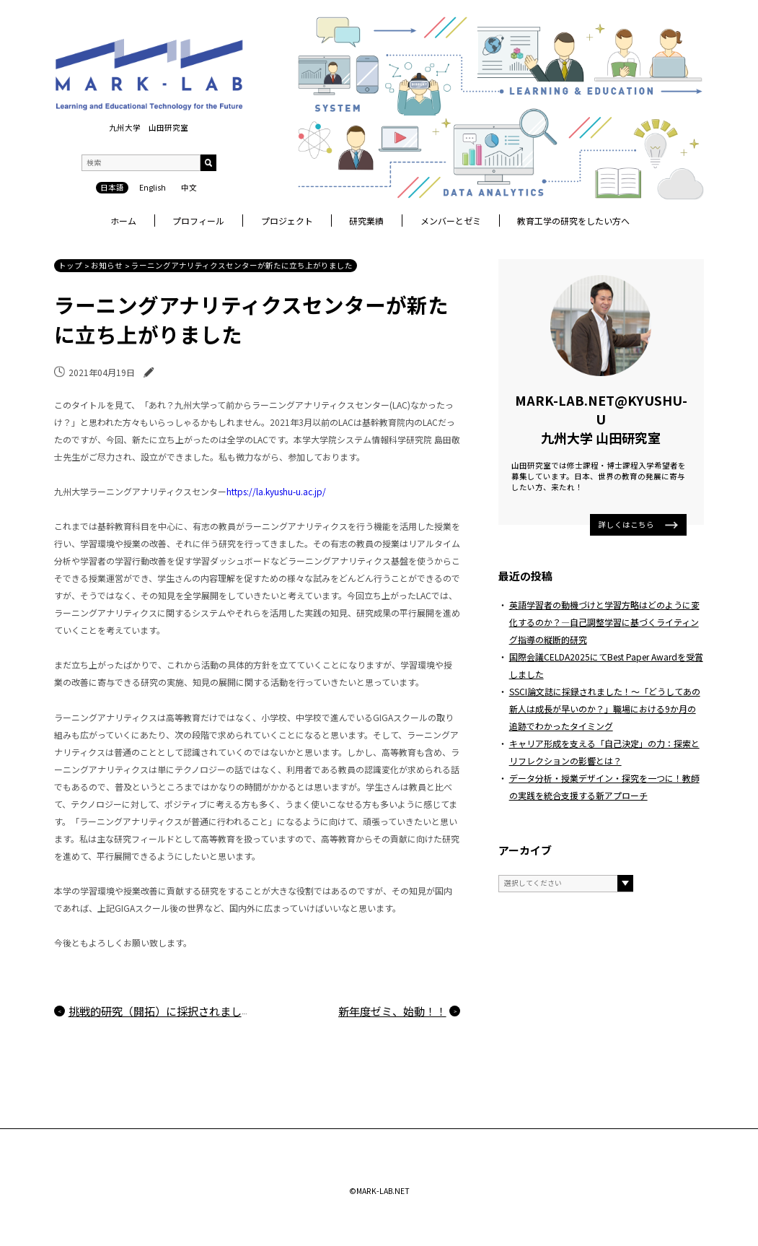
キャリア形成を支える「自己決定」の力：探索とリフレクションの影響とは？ (604, 752)
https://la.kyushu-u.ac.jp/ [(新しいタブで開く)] (276, 491)
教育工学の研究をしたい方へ (573, 220)
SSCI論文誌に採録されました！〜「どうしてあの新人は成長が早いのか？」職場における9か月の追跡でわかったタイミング (604, 708)
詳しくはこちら (638, 524)
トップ (70, 265)
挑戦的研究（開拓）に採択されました (160, 1011)
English (152, 187)
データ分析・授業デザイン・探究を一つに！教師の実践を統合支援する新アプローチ (604, 786)
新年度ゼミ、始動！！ (392, 1011)
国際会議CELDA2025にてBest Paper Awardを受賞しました (606, 665)
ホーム (123, 220)
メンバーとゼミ (450, 220)
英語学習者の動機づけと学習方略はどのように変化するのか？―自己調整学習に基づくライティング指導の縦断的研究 (604, 621)
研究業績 (366, 220)
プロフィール (198, 220)
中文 (189, 187)
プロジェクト (287, 220)
